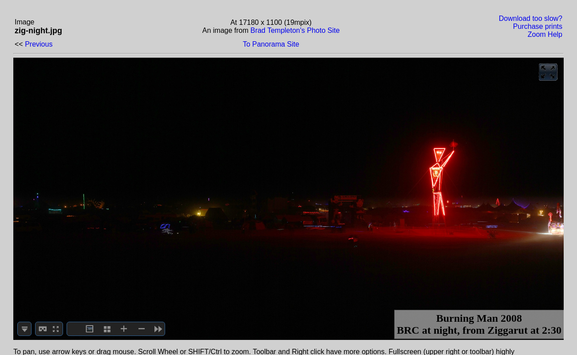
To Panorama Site (271, 44)
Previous (38, 44)
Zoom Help (545, 34)
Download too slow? (530, 18)
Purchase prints (537, 26)
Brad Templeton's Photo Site (295, 30)
